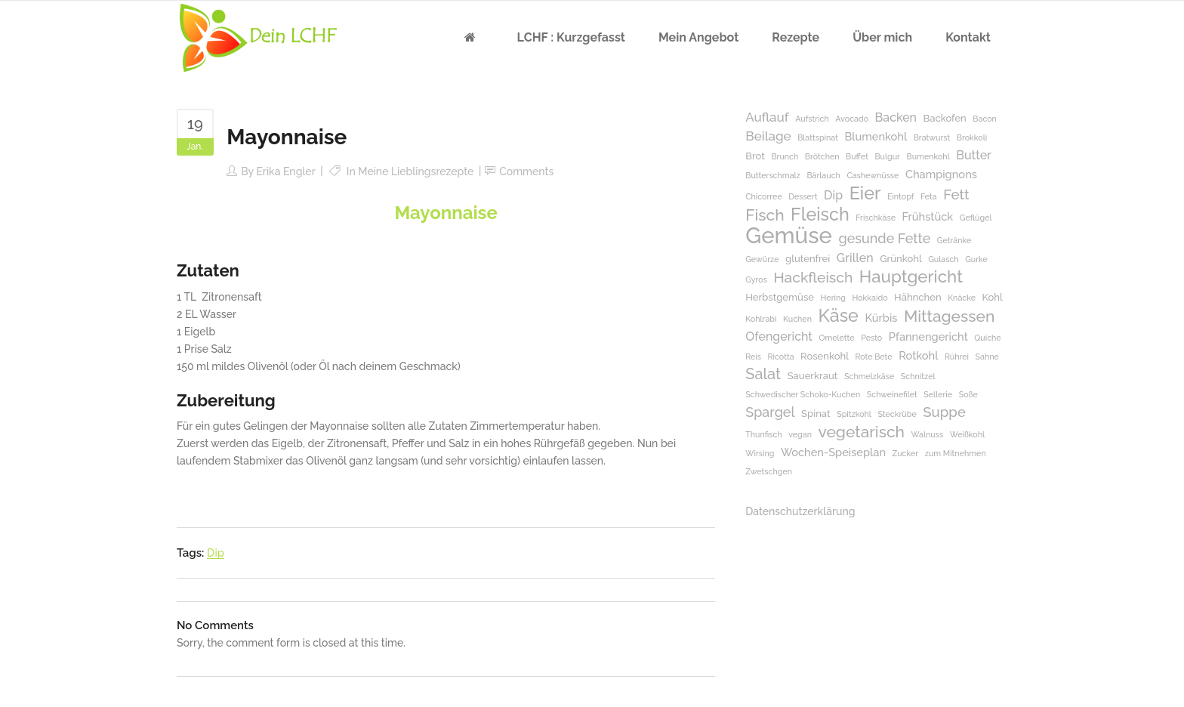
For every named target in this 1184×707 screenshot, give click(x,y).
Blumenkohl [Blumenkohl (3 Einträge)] (875, 136)
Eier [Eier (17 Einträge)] (865, 193)
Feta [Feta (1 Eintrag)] (928, 196)
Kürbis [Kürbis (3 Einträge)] (881, 317)
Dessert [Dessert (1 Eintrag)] (802, 196)
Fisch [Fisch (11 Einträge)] (764, 215)
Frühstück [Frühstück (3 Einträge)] (927, 216)
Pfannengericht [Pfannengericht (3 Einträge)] (928, 336)
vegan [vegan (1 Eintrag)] (800, 434)
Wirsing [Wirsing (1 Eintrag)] (759, 453)
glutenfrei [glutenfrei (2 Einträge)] (807, 258)
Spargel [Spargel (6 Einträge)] (769, 412)
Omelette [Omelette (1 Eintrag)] (836, 337)
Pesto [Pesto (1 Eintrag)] (871, 337)
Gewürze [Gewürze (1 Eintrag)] (762, 259)
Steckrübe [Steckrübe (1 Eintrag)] (896, 413)
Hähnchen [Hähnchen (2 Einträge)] (918, 297)
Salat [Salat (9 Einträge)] (763, 374)
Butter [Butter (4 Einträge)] (973, 155)
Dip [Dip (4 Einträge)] (833, 195)
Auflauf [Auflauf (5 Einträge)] (766, 117)
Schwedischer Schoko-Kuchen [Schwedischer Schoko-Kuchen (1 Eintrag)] (802, 394)
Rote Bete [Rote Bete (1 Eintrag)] (873, 356)
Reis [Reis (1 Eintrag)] (753, 356)
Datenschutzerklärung (800, 511)
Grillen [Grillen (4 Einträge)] (855, 258)
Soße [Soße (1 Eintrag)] (968, 394)
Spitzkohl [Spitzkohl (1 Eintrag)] (854, 413)
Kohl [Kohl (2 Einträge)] (992, 297)
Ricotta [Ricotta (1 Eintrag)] (781, 356)
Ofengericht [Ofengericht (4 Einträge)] (778, 336)
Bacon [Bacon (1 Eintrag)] (985, 118)
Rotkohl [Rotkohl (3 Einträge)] (918, 355)
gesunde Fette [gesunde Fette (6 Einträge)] (884, 238)
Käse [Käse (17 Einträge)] (838, 315)
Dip (215, 553)
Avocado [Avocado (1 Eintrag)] (851, 118)
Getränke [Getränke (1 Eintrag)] (954, 240)
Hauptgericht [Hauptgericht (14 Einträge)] (911, 277)
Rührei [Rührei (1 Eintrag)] (957, 356)
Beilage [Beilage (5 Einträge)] (768, 136)
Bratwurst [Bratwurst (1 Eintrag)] (932, 137)
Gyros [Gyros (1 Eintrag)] (756, 279)
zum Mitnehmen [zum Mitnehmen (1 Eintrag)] (955, 453)
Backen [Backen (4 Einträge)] (896, 117)
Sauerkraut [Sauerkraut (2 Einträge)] (813, 375)
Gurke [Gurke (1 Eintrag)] (976, 259)
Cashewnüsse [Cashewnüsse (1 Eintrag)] (872, 175)
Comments (526, 171)
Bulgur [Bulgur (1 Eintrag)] (887, 156)
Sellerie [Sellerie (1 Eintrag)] (937, 394)
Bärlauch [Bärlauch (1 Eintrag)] (823, 175)
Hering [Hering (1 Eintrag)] (833, 297)
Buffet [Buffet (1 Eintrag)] (857, 156)
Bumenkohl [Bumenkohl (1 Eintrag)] (928, 156)
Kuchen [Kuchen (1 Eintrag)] (797, 318)
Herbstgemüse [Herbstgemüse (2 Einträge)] (779, 297)
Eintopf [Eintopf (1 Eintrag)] (900, 196)
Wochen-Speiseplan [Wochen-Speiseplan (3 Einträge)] (833, 452)
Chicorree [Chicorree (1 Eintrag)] (763, 196)
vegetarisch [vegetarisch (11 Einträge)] (862, 431)
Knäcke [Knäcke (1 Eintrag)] (962, 297)
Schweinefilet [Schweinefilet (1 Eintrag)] (892, 394)
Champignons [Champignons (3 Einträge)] (941, 174)
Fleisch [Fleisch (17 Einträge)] (820, 214)
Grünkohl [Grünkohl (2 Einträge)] (900, 258)
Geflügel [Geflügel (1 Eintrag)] (976, 217)
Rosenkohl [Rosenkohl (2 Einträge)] (824, 356)
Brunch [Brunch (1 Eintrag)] (784, 156)
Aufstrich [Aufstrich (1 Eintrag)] (812, 118)
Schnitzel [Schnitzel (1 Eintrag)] (918, 376)
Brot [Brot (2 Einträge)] (755, 156)
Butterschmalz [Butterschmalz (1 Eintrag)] (772, 175)
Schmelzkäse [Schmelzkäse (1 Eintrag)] (869, 376)
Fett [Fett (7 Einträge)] (956, 194)
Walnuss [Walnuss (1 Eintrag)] (927, 434)
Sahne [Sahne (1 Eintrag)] (987, 356)
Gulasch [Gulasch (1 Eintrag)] (943, 259)
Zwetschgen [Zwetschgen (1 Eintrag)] (768, 471)
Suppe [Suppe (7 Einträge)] (944, 412)
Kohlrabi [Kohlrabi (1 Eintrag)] (760, 318)
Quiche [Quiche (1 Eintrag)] (987, 337)
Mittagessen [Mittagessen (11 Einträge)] (949, 316)
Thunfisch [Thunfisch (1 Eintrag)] (763, 434)
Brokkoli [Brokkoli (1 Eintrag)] (972, 137)
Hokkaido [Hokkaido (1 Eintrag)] (869, 297)
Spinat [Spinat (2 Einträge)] (816, 413)
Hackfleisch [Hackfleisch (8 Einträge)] (813, 277)
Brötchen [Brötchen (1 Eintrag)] (822, 156)
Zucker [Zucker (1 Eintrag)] (906, 453)
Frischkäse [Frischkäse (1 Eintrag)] (876, 217)
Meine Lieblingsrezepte (415, 171)
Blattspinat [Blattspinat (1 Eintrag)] (817, 137)
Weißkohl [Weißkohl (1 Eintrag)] (967, 434)
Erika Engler (285, 171)
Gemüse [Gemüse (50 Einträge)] (788, 235)
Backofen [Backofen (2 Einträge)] (945, 118)
